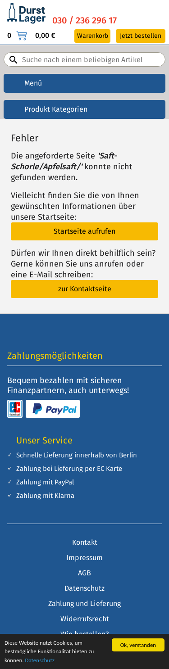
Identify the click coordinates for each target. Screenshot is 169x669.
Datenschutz (40, 660)
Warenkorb (92, 36)
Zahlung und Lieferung (84, 603)
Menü (33, 83)
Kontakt (84, 542)
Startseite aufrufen (84, 231)
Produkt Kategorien (55, 109)
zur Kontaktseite (84, 289)
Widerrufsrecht (84, 619)
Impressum (84, 557)
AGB (84, 573)
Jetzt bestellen (140, 36)
